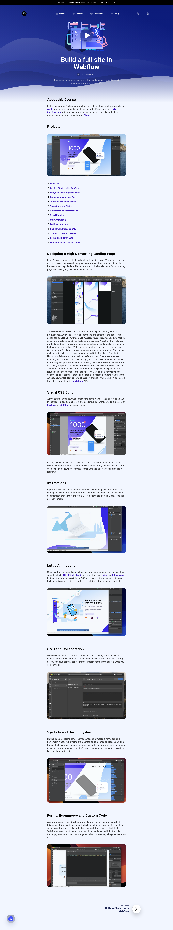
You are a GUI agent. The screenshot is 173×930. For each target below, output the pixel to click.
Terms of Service (99, 866)
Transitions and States (61, 206)
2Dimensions (118, 436)
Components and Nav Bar (62, 197)
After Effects (69, 436)
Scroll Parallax (57, 215)
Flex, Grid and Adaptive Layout (65, 192)
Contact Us (104, 871)
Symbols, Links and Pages (63, 233)
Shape (87, 115)
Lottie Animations (59, 224)
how (113, 858)
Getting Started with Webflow (64, 188)
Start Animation (58, 219)
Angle (50, 109)
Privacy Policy (110, 866)
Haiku (104, 436)
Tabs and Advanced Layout (63, 201)
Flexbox (51, 356)
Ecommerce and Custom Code (65, 242)
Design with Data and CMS (63, 229)
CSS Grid (64, 356)
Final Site (54, 183)
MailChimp (78, 332)
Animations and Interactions (64, 210)
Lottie (79, 436)
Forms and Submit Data (61, 238)
